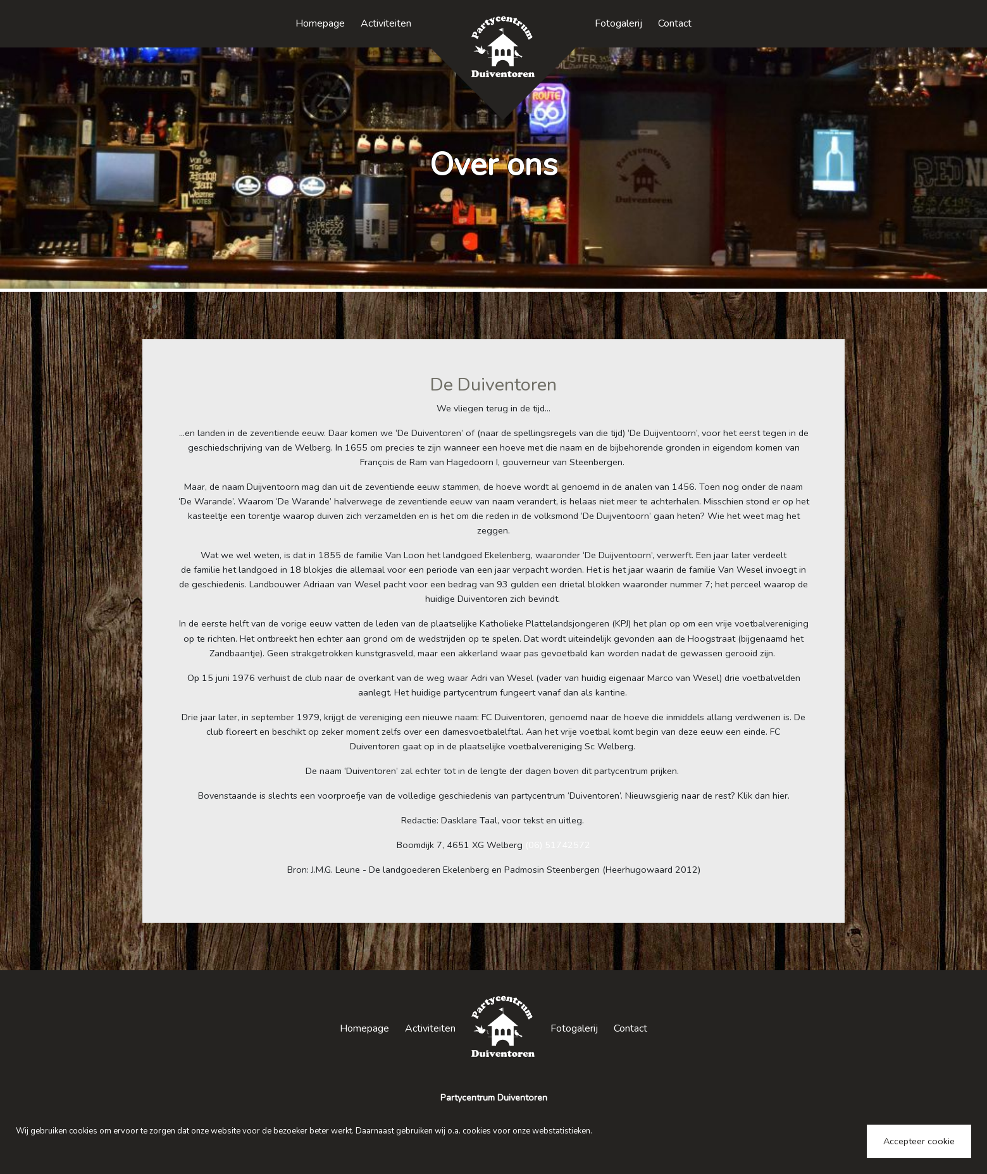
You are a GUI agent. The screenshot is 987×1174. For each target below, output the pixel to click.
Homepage (320, 23)
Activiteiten (386, 23)
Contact (675, 23)
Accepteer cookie (919, 1141)
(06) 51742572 (557, 845)
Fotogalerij (618, 23)
